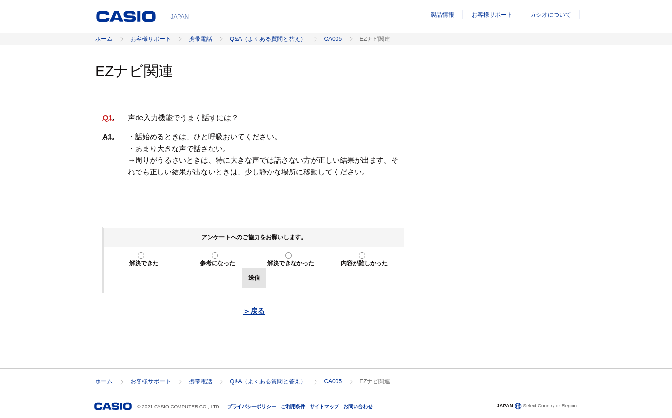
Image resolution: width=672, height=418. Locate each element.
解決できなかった (290, 263)
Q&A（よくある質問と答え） (268, 39)
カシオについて (550, 14)
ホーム (104, 39)
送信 (254, 277)
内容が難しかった (364, 263)
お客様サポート (492, 14)
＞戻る (254, 311)
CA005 (333, 39)
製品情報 (442, 14)
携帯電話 (200, 39)
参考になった (217, 263)
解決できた (143, 263)
